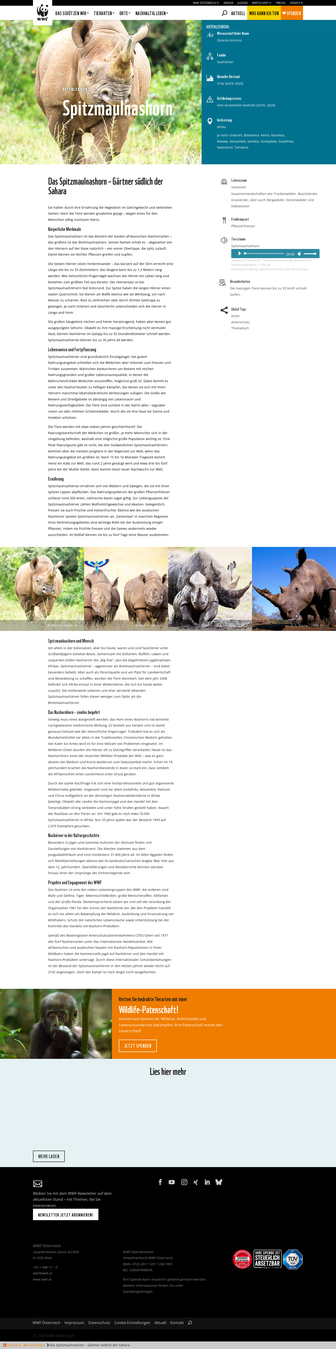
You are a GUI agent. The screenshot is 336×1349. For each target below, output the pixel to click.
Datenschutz (99, 1323)
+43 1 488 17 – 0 (45, 1267)
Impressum (74, 1323)
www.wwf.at (42, 1279)
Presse (281, 3)
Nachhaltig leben (150, 13)
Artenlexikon (35, 1345)
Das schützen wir (70, 13)
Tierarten (103, 13)
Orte (123, 13)
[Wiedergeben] (309, 253)
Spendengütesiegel (137, 1291)
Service (295, 3)
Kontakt (177, 1323)
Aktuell (238, 12)
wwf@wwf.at (42, 1273)
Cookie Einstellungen (132, 1323)
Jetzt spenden (138, 1045)
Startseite (14, 1345)
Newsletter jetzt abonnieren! (65, 1214)
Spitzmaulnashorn (315, 246)
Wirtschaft (260, 3)
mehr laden (49, 1156)
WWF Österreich (204, 3)
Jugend (242, 3)
